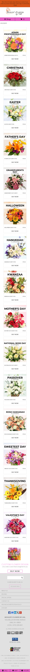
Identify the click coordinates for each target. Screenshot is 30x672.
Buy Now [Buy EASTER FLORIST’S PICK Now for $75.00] (15, 128)
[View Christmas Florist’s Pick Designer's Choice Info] (15, 75)
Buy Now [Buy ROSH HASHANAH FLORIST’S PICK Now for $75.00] (15, 438)
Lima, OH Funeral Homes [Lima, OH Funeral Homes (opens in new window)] (8, 655)
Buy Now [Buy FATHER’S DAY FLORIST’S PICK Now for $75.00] (15, 162)
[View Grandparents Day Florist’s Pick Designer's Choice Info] (15, 178)
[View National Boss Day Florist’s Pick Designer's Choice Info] (15, 351)
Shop (7, 19)
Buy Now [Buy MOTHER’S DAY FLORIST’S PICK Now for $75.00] (15, 334)
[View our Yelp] (20, 613)
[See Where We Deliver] (15, 586)
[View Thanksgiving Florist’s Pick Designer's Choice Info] (15, 488)
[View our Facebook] (9, 613)
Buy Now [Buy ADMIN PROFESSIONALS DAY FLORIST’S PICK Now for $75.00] (15, 59)
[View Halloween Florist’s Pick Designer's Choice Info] (15, 213)
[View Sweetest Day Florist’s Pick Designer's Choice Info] (15, 454)
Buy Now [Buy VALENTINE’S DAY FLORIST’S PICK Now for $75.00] (15, 541)
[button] (15, 639)
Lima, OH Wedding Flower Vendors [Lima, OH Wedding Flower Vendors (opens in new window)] (15, 658)
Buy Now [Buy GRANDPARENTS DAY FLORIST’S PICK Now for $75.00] (15, 197)
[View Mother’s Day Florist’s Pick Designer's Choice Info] (15, 316)
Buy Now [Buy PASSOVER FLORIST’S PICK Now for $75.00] (15, 403)
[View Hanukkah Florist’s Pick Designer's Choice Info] (15, 247)
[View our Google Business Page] (12, 613)
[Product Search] (15, 577)
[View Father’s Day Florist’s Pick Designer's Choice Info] (15, 144)
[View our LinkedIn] (15, 613)
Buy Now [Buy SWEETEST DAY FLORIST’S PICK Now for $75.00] (15, 472)
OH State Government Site (21, 660)
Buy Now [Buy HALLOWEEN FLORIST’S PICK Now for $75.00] (15, 231)
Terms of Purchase (19, 663)
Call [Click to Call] (5, 671)
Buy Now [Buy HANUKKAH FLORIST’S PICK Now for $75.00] (15, 265)
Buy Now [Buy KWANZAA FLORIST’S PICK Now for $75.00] (15, 300)
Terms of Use (15, 666)
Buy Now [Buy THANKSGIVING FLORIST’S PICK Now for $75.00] (15, 507)
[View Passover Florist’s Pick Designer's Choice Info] (15, 385)
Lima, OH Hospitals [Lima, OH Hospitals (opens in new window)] (22, 655)
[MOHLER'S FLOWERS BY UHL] (15, 15)
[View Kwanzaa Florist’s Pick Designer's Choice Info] (15, 282)
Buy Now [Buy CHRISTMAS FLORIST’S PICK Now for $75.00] (15, 93)
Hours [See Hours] (25, 671)
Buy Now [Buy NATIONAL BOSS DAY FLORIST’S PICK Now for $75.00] (15, 369)
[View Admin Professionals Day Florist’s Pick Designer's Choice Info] (15, 41)
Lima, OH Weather (6, 660)
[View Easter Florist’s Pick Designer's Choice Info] (15, 109)
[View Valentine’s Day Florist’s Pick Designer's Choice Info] (15, 523)
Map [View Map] (15, 671)
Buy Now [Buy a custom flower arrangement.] (15, 571)
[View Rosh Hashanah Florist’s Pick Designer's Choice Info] (15, 419)
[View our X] (18, 613)
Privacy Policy (8, 663)
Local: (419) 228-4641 (15, 625)
